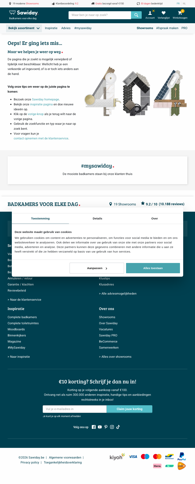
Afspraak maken (167, 28)
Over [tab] (154, 218)
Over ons (106, 308)
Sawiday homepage (45, 99)
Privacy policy (30, 462)
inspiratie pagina (41, 104)
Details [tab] (97, 218)
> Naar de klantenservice (24, 299)
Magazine (14, 341)
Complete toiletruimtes (23, 323)
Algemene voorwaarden (65, 457)
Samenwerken (109, 347)
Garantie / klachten (21, 284)
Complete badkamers (22, 317)
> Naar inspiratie (19, 356)
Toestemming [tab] (40, 218)
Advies (65, 28)
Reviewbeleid (17, 290)
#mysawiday (83, 28)
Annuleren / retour (20, 278)
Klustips (104, 278)
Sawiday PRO (108, 335)
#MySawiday (16, 347)
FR (178, 4)
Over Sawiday (108, 323)
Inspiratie (51, 28)
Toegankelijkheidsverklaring (63, 462)
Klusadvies (106, 284)
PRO (184, 28)
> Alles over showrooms (115, 356)
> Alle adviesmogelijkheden (118, 293)
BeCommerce (108, 341)
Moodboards (16, 329)
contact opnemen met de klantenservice (41, 138)
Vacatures (106, 329)
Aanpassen (97, 268)
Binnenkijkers (17, 335)
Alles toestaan (153, 268)
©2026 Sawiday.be (31, 457)
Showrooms (145, 28)
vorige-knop (36, 114)
